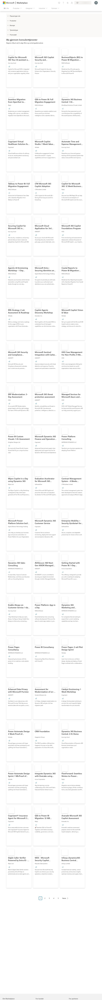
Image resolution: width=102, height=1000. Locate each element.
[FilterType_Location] (7, 16)
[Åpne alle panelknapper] (6, 8)
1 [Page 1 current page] (40, 898)
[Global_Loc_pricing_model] (7, 34)
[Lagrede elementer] (67, 3)
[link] (18, 67)
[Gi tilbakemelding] (59, 3)
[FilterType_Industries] (7, 25)
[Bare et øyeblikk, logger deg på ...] (96, 2)
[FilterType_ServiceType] (7, 30)
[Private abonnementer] (72, 3)
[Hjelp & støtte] (63, 3)
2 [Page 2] (44, 898)
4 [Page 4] (53, 898)
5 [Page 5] (58, 898)
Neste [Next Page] (64, 898)
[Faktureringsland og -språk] (82, 2)
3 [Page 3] (49, 898)
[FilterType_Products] (7, 20)
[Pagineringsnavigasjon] (54, 900)
